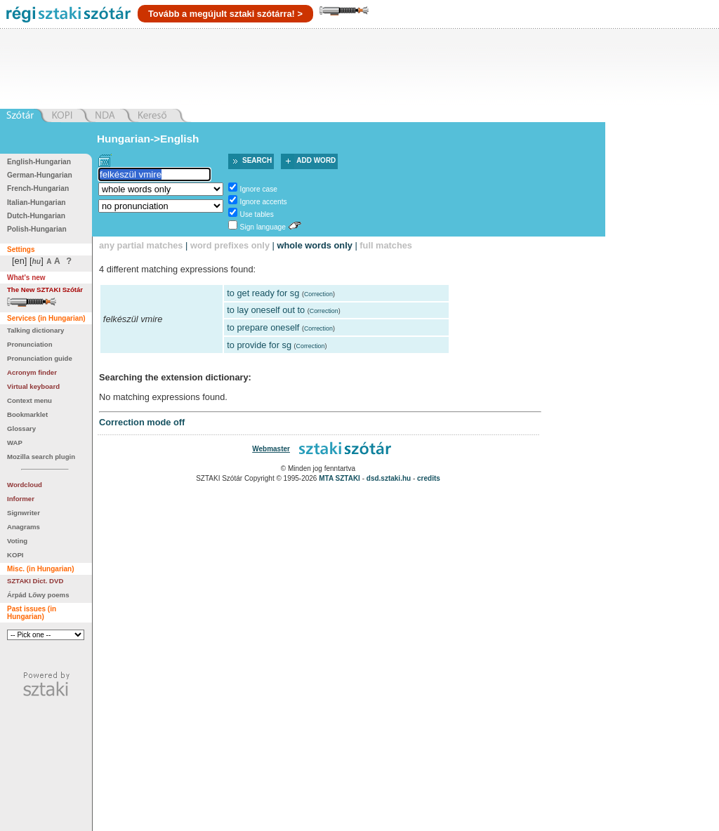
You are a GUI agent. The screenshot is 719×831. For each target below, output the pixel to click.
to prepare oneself (263, 327)
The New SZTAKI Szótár (45, 289)
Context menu (29, 400)
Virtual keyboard (33, 386)
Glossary (21, 428)
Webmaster (271, 449)
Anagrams (23, 527)
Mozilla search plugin (41, 456)
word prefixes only (230, 245)
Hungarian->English (148, 139)
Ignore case (258, 189)
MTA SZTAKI (339, 478)
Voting (17, 541)
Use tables (257, 214)
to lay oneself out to (266, 310)
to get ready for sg (263, 293)
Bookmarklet (27, 414)
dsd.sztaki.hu (389, 478)
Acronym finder (32, 372)
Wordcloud (24, 484)
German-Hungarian (39, 175)
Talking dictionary (35, 330)
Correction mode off (142, 422)
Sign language (263, 227)
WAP (14, 442)
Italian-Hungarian (36, 202)
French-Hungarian (38, 188)
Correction (318, 294)
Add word (316, 160)
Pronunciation (30, 344)
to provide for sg (259, 345)
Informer (20, 499)
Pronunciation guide (39, 358)
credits (428, 478)
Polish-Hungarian (37, 229)
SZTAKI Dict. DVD (35, 581)
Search (257, 160)
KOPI (15, 555)
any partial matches (141, 245)
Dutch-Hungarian (36, 216)
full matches (386, 245)
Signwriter (23, 513)
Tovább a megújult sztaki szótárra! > (225, 13)
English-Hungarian (39, 162)
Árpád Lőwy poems (38, 595)
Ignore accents (263, 202)
